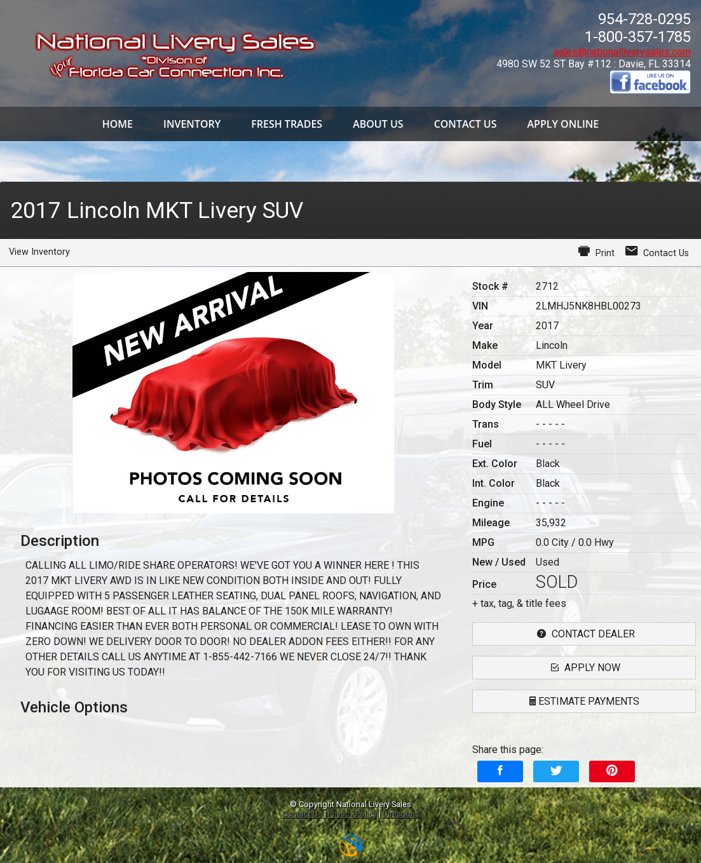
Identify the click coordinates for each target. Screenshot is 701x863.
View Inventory (39, 252)
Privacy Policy (352, 814)
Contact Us (302, 814)
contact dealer (584, 634)
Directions (401, 814)
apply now (584, 668)
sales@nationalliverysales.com (622, 52)
